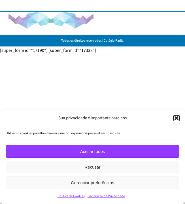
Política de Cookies (71, 196)
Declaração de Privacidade (106, 196)
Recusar (93, 167)
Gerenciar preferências (92, 182)
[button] (176, 118)
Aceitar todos (92, 151)
